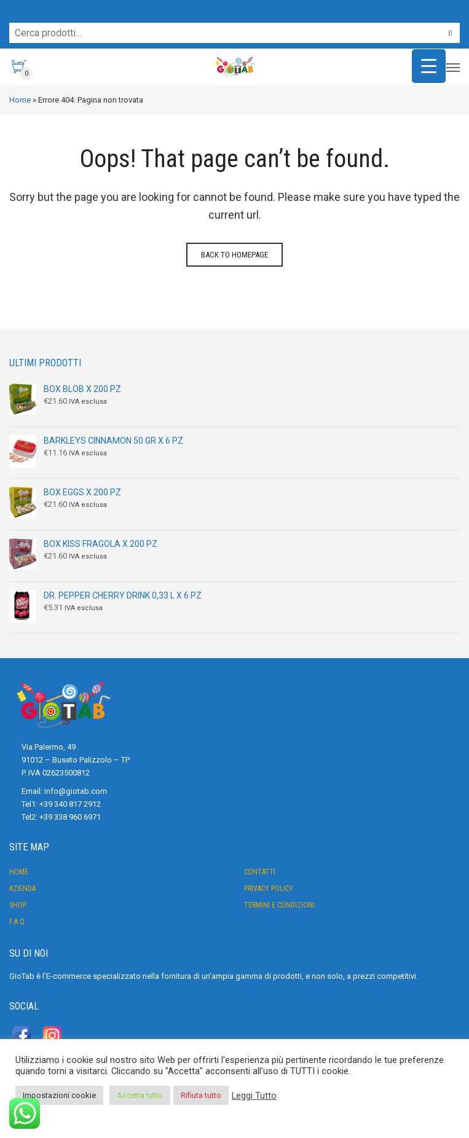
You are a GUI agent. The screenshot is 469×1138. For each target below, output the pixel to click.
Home (20, 99)
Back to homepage (234, 254)
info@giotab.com (75, 791)
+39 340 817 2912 (70, 804)
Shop (17, 905)
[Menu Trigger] (429, 66)
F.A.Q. (17, 921)
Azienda (22, 888)
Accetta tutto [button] (140, 1095)
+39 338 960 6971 (70, 817)
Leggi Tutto (254, 1095)
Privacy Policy (268, 888)
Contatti (259, 872)
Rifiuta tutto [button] (201, 1095)
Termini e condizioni (279, 905)
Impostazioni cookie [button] (59, 1095)
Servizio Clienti (33, 5)
